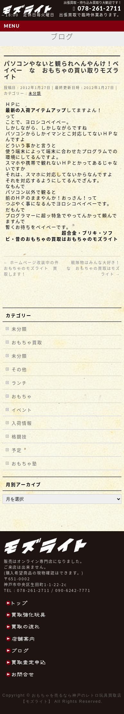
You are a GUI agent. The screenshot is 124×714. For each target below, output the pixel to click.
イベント (22, 409)
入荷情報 (22, 423)
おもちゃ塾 (24, 463)
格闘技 (19, 436)
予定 (17, 450)
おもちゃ (22, 396)
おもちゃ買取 (27, 342)
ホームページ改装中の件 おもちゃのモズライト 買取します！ (34, 268)
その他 (19, 369)
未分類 (35, 93)
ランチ (19, 382)
